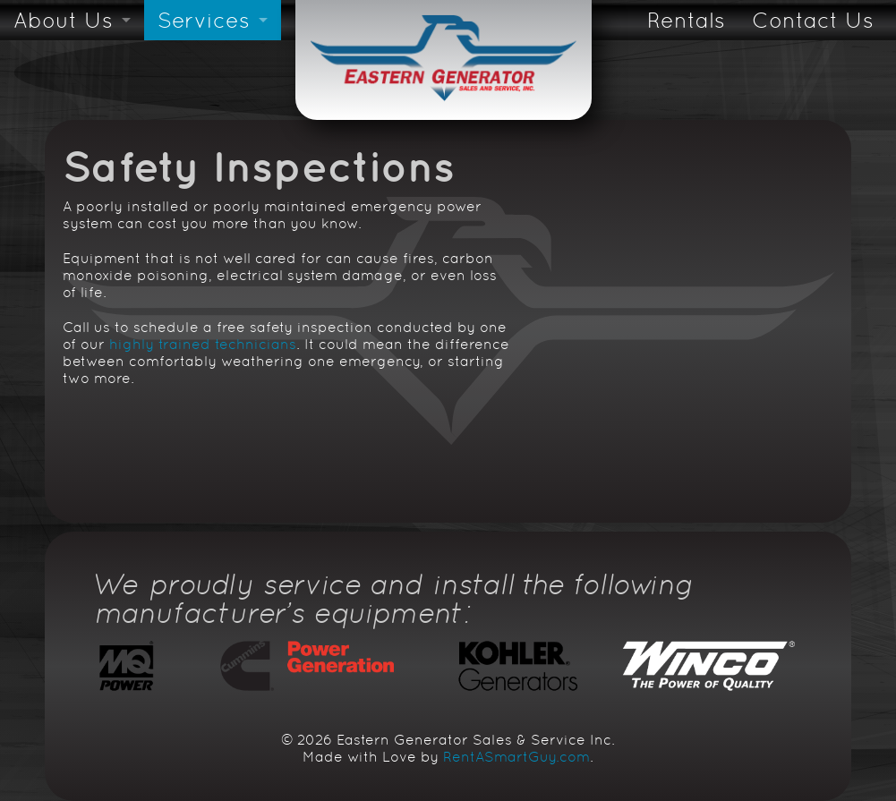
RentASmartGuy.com (516, 756)
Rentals (686, 20)
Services (204, 20)
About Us (63, 20)
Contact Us (813, 20)
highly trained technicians (202, 344)
